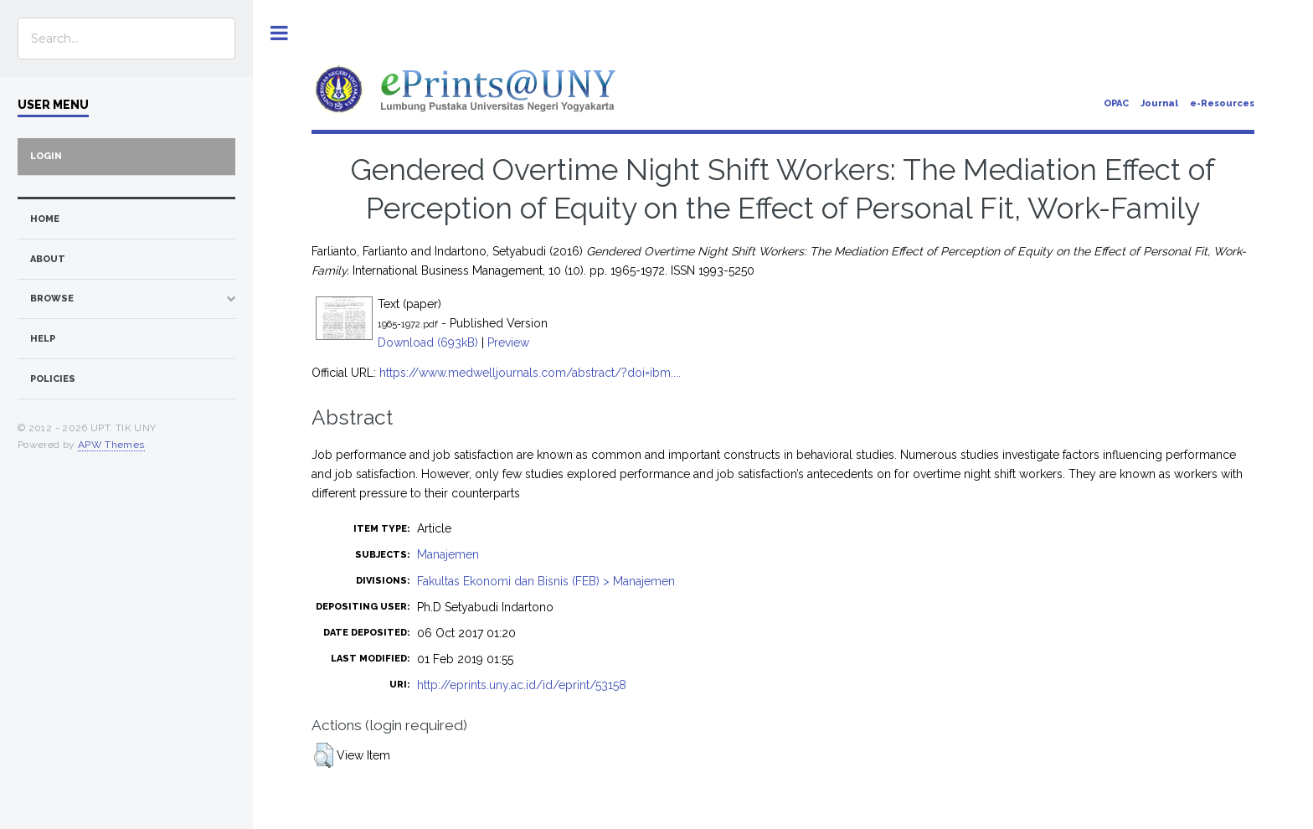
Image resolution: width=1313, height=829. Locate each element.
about (47, 259)
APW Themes (111, 445)
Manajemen (448, 554)
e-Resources (1222, 103)
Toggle (279, 33)
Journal (1159, 103)
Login (46, 156)
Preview (508, 342)
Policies (52, 378)
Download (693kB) (428, 342)
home (44, 219)
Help (42, 338)
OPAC (1116, 103)
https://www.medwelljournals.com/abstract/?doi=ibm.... (530, 372)
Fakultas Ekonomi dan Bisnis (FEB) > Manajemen (546, 581)
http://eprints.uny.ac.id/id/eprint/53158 (521, 685)
